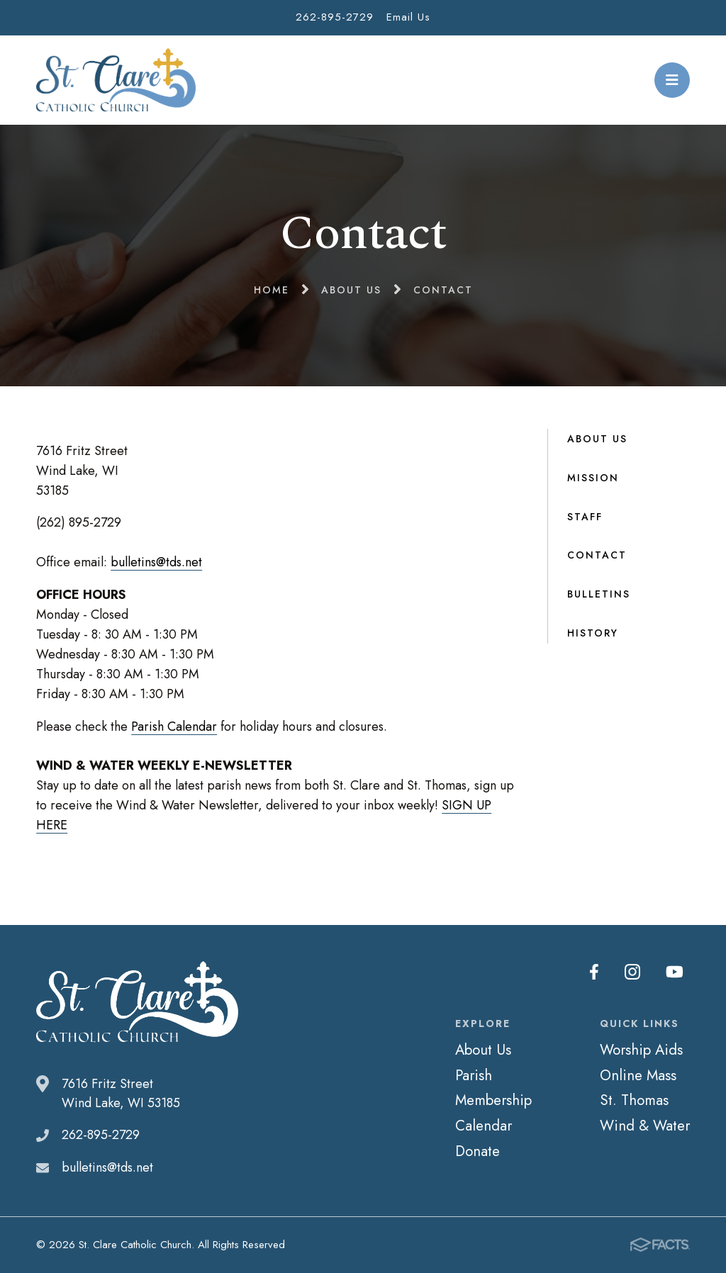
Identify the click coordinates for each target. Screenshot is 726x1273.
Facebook (594, 972)
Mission (593, 478)
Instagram (632, 972)
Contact (597, 555)
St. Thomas (634, 1100)
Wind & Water (645, 1125)
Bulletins (598, 594)
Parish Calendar (174, 726)
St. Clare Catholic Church (116, 80)
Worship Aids (641, 1049)
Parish (473, 1075)
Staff (585, 517)
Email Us (408, 17)
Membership (493, 1100)
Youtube (674, 972)
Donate (477, 1151)
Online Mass (638, 1075)
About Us (597, 439)
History (592, 633)
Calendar (483, 1125)
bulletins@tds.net (156, 562)
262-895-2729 (335, 17)
